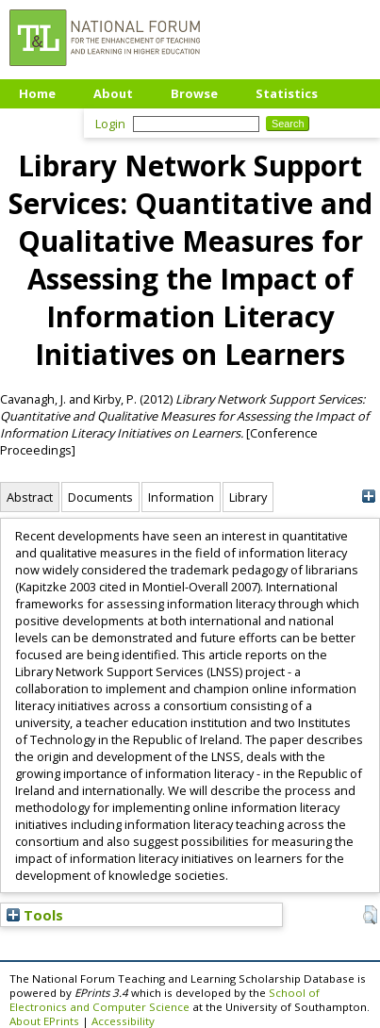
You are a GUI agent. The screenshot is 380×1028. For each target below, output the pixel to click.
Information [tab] (181, 497)
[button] (370, 914)
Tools (35, 914)
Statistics (287, 93)
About (113, 93)
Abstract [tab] (30, 497)
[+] (368, 496)
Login (110, 123)
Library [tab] (248, 497)
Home (37, 93)
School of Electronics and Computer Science (164, 1000)
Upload (42, 121)
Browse (194, 93)
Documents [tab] (100, 497)
